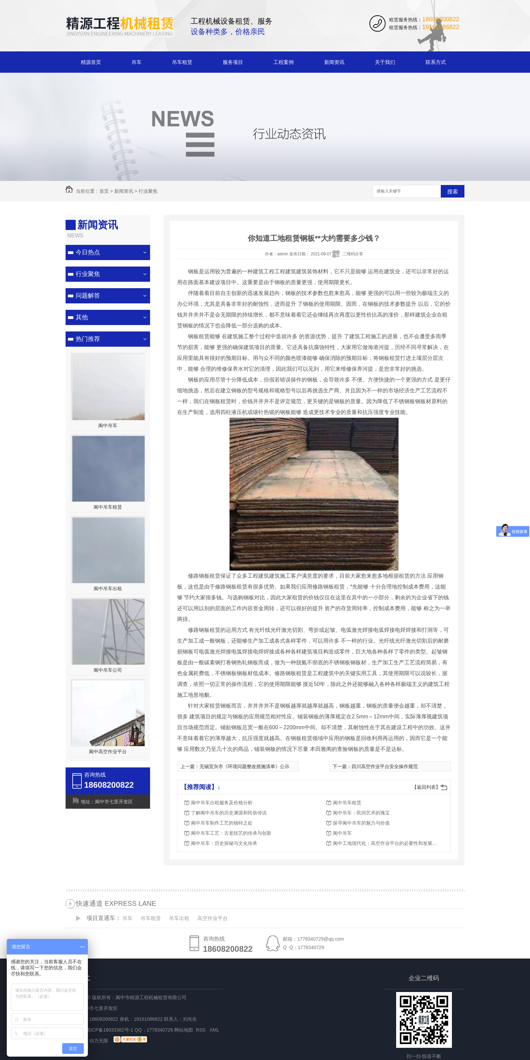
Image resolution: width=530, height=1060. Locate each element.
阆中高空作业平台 (108, 751)
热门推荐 (88, 339)
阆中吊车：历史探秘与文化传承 (224, 843)
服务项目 (233, 62)
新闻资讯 (334, 62)
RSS (201, 1030)
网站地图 (183, 1030)
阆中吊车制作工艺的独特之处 (221, 823)
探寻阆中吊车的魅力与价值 (361, 823)
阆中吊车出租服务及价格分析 (221, 802)
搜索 (452, 191)
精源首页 (91, 62)
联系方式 (436, 62)
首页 (104, 191)
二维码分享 (353, 254)
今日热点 (88, 252)
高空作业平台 (212, 918)
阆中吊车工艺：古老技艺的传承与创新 (231, 833)
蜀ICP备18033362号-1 (109, 1030)
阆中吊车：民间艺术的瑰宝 (361, 812)
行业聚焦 (148, 191)
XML (215, 1030)
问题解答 (88, 295)
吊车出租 (179, 918)
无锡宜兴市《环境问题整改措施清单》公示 (244, 766)
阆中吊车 (107, 425)
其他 (82, 317)
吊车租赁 (182, 62)
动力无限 (98, 1040)
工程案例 (283, 62)
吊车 (136, 62)
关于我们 (385, 62)
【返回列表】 (426, 787)
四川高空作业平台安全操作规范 (385, 766)
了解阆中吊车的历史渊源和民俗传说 (229, 812)
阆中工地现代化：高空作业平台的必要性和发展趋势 (387, 843)
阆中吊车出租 (108, 588)
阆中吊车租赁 (108, 507)
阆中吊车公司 (108, 670)
